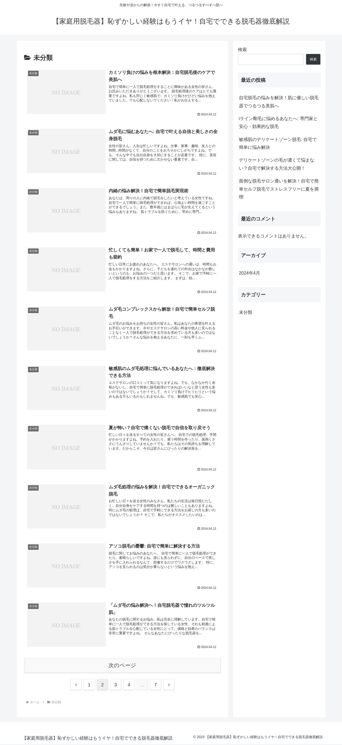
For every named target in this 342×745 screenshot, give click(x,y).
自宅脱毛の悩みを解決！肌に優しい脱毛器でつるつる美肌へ (279, 101)
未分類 (245, 312)
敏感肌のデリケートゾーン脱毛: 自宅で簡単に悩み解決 (278, 143)
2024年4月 (249, 273)
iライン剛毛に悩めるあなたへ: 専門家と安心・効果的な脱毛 (278, 122)
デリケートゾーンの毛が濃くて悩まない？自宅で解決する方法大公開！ (276, 164)
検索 (242, 49)
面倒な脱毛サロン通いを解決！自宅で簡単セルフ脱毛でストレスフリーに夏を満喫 (279, 189)
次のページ (122, 666)
